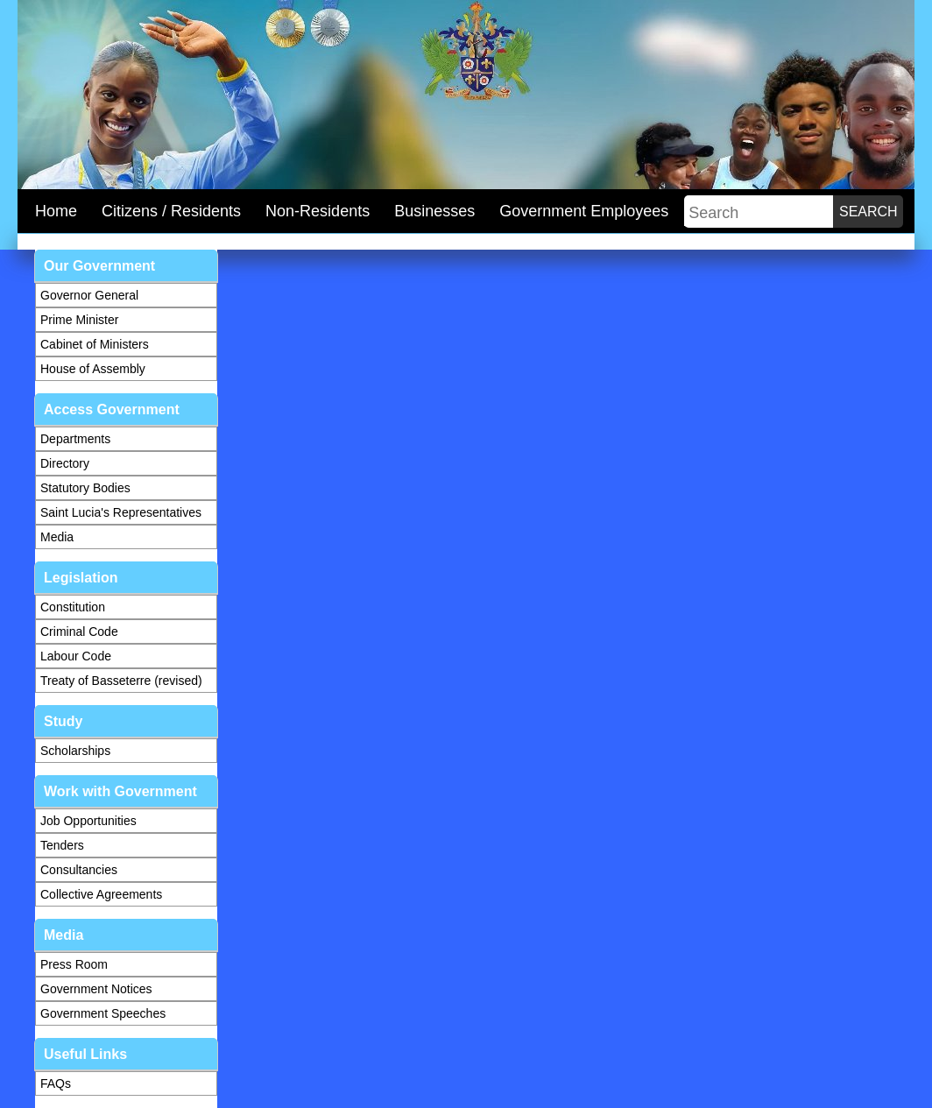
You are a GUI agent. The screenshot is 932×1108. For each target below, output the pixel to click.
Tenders (62, 845)
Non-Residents (317, 211)
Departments (75, 439)
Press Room (74, 964)
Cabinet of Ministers (94, 344)
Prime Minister (79, 320)
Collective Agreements (101, 894)
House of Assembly (92, 369)
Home (56, 211)
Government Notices (96, 989)
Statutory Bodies (85, 488)
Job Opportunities (88, 821)
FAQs (55, 1083)
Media (57, 537)
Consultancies (78, 870)
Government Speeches (103, 1013)
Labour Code (75, 656)
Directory (64, 463)
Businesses (434, 211)
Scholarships (75, 751)
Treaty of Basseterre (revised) (121, 681)
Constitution (72, 607)
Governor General (89, 295)
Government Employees (583, 211)
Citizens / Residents (171, 211)
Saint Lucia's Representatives (120, 512)
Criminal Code (79, 632)
